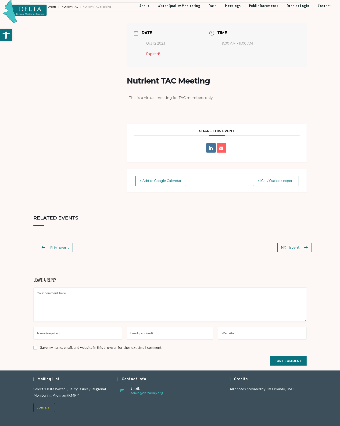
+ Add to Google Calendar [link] (164, 180)
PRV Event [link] (55, 247)
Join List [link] (44, 407)
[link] (6, 35)
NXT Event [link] (294, 247)
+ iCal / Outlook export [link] (272, 180)
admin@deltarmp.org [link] (147, 393)
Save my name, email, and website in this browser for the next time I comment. (101, 347)
